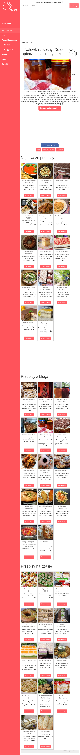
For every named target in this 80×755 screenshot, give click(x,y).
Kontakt (5, 64)
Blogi (4, 59)
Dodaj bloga (6, 23)
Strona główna (7, 30)
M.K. (77, 751)
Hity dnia (6, 45)
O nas (4, 35)
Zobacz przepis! (29, 195)
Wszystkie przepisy (9, 40)
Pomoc (4, 54)
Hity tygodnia (7, 50)
